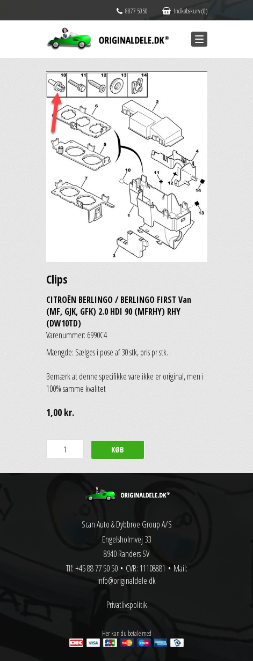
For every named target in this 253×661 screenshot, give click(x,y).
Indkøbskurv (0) (184, 11)
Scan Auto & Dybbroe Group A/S (127, 524)
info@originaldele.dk (126, 580)
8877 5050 (132, 11)
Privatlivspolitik (126, 605)
